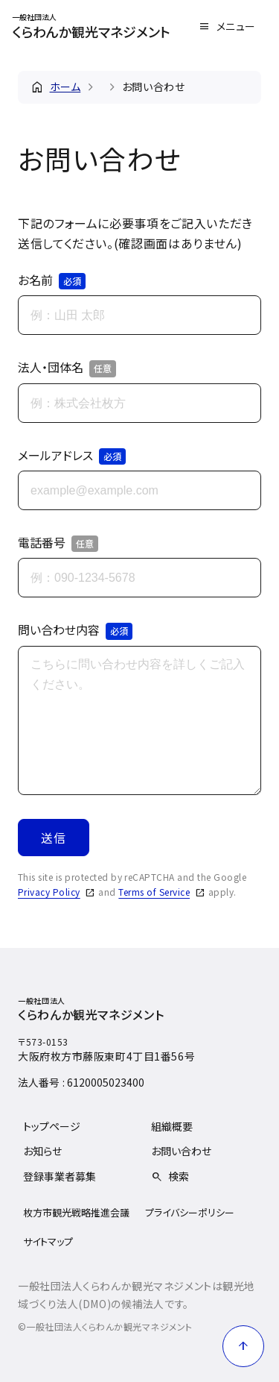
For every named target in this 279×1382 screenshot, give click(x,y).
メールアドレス (72, 456)
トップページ (51, 1126)
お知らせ (42, 1150)
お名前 (52, 280)
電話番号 (58, 543)
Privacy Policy (49, 891)
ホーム (65, 86)
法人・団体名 (67, 368)
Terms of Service (154, 891)
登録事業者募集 (59, 1176)
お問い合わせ (181, 1150)
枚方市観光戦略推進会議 (76, 1212)
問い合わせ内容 (75, 630)
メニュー (236, 26)
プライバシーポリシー (189, 1212)
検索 (178, 1176)
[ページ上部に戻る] (243, 1346)
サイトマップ (48, 1241)
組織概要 (172, 1126)
